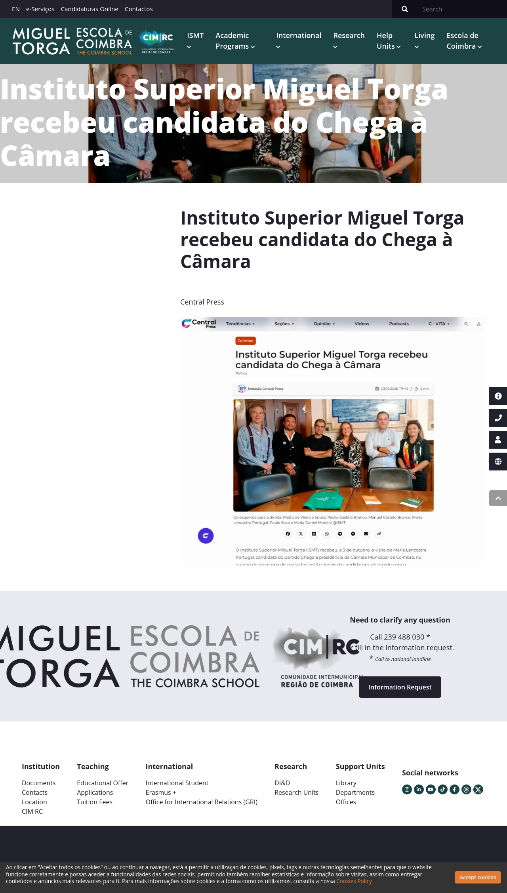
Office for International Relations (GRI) (201, 802)
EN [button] (16, 9)
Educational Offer (102, 783)
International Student (176, 783)
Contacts (35, 792)
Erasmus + (160, 792)
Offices (346, 802)
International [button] (298, 35)
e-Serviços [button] (40, 9)
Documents (39, 783)
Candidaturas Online (89, 9)
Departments (355, 792)
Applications (95, 792)
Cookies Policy (354, 881)
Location (34, 802)
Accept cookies (478, 877)
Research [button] (349, 35)
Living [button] (425, 35)
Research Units (296, 792)
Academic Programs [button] (233, 40)
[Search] (462, 9)
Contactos (139, 9)
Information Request (400, 687)
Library (346, 783)
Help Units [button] (386, 40)
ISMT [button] (195, 35)
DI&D (282, 783)
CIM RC (32, 811)
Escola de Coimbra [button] (462, 40)
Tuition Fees (94, 802)
